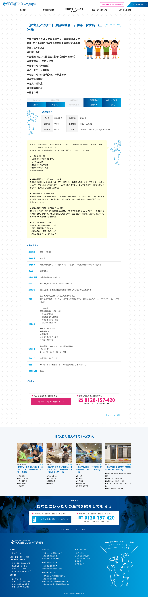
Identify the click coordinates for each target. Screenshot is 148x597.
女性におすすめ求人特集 (20, 587)
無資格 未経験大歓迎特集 (20, 584)
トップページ (16, 553)
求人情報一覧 (16, 579)
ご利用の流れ (79, 553)
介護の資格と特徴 (49, 579)
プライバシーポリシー (82, 558)
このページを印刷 (114, 25)
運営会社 (78, 561)
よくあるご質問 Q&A (82, 556)
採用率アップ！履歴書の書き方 (54, 576)
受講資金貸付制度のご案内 (52, 568)
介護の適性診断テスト (51, 566)
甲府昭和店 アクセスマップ (21, 571)
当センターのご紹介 (19, 568)
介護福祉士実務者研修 (51, 558)
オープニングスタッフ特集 (21, 581)
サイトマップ (79, 564)
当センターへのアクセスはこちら (73, 529)
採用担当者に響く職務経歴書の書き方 (56, 584)
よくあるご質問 (125, 10)
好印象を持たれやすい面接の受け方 (55, 581)
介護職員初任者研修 (50, 556)
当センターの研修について (52, 553)
